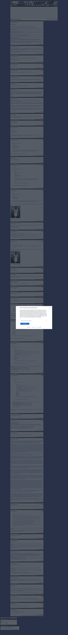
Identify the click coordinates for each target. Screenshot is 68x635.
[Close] (50, 308)
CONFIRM (25, 323)
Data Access (34, 327)
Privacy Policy (39, 327)
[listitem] (34, 320)
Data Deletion (29, 327)
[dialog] (34, 317)
